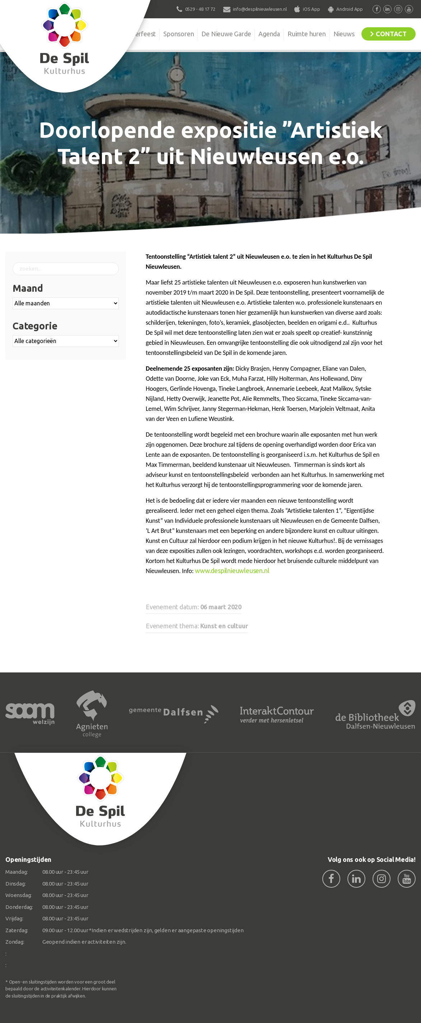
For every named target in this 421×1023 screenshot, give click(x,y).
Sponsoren (178, 33)
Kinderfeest (139, 33)
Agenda (269, 33)
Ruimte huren (306, 33)
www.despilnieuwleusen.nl (232, 570)
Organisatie (99, 33)
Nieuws (344, 33)
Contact (391, 33)
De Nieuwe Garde (226, 33)
